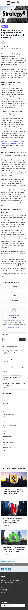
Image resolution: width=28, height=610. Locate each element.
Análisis (5, 409)
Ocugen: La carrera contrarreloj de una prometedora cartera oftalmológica (12, 376)
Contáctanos (4, 596)
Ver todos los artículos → (14, 327)
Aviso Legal (3, 587)
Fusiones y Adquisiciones (9, 442)
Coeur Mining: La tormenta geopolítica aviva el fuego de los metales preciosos (13, 351)
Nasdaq (5, 431)
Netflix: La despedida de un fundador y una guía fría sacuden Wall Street (13, 359)
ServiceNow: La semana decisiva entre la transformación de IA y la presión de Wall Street (12, 367)
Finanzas (5, 403)
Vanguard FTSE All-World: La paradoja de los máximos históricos (13, 384)
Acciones (4, 26)
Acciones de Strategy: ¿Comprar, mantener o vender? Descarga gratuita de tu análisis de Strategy (12, 143)
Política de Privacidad (6, 590)
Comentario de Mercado (9, 447)
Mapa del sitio (4, 592)
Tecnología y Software (8, 414)
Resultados (6, 420)
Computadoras (7, 436)
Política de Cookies (5, 589)
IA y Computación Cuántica (10, 425)
